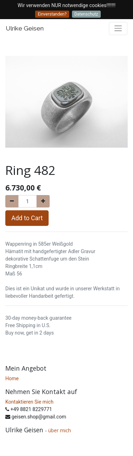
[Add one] (43, 201)
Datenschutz (86, 14)
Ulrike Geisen (25, 28)
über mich (60, 430)
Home (12, 378)
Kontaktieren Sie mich (29, 402)
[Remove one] (11, 201)
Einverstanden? (52, 14)
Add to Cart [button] (27, 218)
